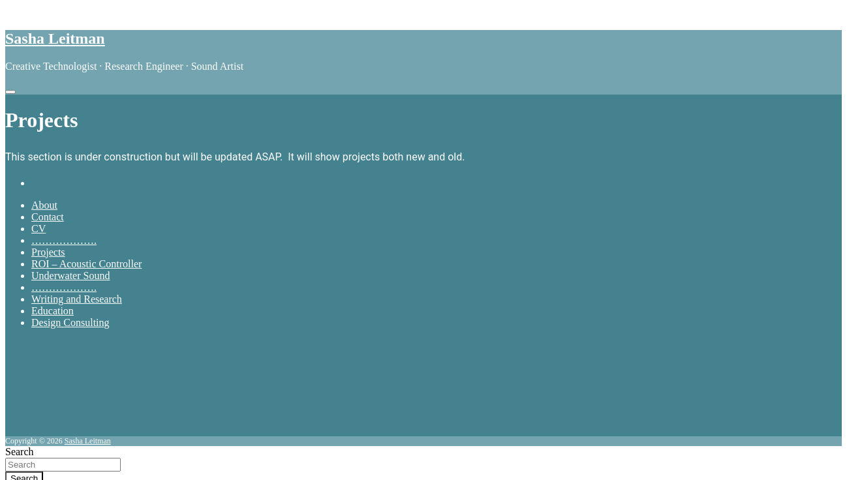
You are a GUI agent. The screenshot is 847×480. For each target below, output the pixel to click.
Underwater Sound (70, 275)
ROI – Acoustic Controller (86, 263)
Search (19, 451)
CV (38, 228)
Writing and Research (76, 299)
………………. (64, 240)
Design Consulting (70, 322)
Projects (48, 252)
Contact (47, 216)
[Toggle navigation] (10, 92)
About (44, 205)
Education (52, 310)
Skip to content (37, 10)
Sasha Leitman (55, 38)
